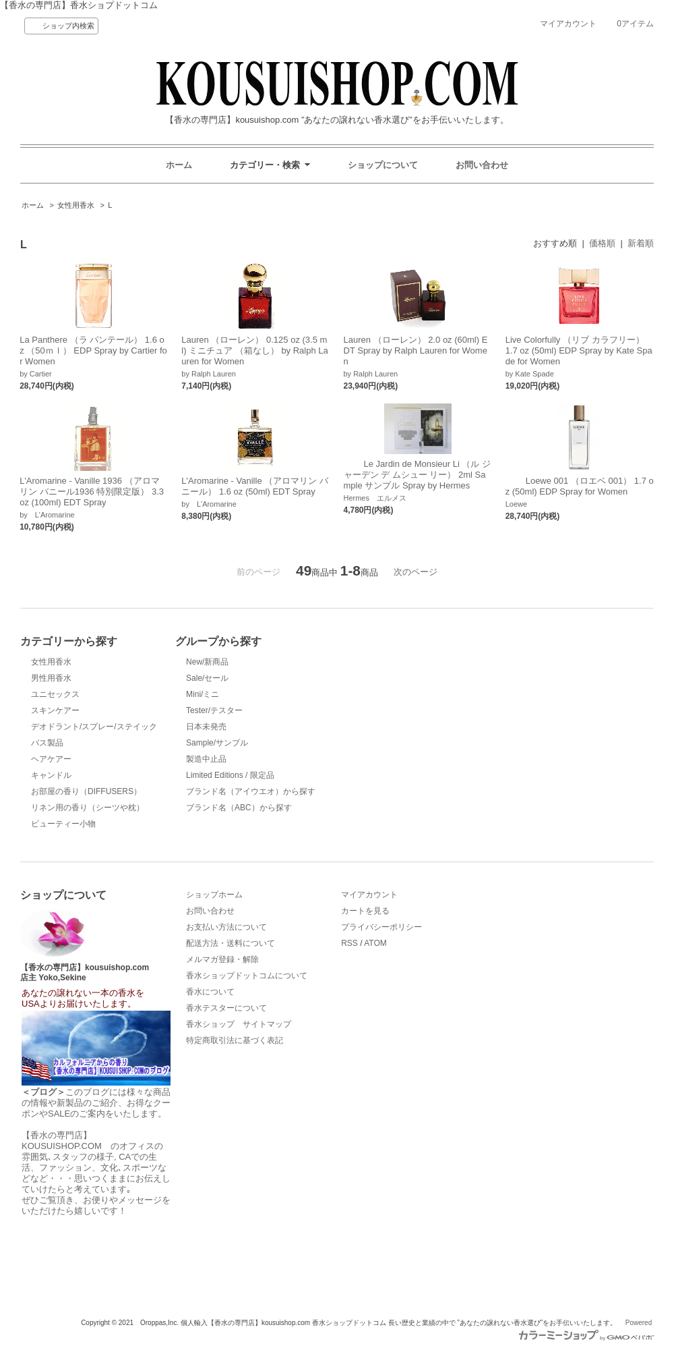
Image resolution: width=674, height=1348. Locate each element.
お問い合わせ (482, 165)
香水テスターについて (226, 1008)
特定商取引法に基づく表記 (234, 1040)
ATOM (375, 943)
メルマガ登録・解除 (222, 959)
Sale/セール (207, 678)
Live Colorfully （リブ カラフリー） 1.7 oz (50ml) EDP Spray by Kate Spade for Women (579, 350)
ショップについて (383, 165)
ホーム (179, 165)
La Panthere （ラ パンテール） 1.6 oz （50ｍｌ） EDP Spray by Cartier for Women (93, 350)
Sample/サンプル (217, 743)
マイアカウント (568, 23)
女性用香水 (75, 205)
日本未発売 (206, 726)
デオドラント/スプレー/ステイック (94, 726)
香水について (210, 991)
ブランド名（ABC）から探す (239, 807)
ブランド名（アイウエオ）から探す (250, 791)
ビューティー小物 (63, 824)
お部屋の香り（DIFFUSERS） (86, 791)
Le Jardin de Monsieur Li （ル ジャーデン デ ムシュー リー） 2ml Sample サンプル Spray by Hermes (417, 474)
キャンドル (51, 775)
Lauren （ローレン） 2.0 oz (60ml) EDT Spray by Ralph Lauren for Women (416, 350)
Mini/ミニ (202, 694)
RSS (349, 943)
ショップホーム (214, 894)
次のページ (415, 572)
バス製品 (47, 743)
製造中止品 (206, 759)
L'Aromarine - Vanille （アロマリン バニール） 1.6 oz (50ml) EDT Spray (254, 486)
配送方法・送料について (230, 943)
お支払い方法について (226, 927)
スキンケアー (55, 710)
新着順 (640, 243)
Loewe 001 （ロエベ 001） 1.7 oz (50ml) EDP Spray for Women (580, 486)
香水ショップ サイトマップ (238, 1024)
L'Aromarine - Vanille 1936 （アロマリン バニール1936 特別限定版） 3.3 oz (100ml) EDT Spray (92, 491)
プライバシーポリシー (381, 927)
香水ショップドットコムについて (246, 975)
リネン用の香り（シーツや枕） (87, 807)
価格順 (602, 243)
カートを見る (365, 911)
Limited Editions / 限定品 (230, 775)
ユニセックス (55, 694)
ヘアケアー (51, 759)
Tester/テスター (214, 710)
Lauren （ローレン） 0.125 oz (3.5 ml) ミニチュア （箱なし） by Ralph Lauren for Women (254, 350)
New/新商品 (207, 662)
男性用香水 (51, 678)
